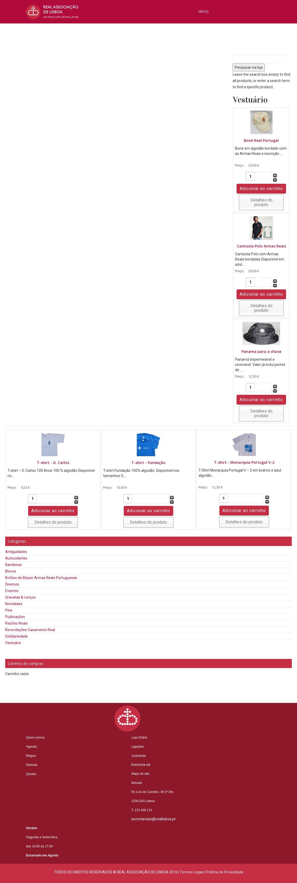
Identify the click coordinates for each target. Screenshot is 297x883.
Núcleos (206, 129)
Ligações (137, 746)
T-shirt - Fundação (148, 462)
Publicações (15, 617)
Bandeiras (13, 565)
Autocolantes (16, 558)
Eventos (11, 591)
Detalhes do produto (261, 202)
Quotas (31, 774)
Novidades (13, 604)
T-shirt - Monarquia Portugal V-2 (244, 462)
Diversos (12, 584)
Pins (8, 610)
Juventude (138, 756)
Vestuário (13, 643)
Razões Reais (16, 623)
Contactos (209, 152)
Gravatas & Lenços (20, 597)
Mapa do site (140, 774)
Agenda (31, 746)
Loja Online (139, 737)
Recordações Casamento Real (30, 630)
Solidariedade (16, 636)
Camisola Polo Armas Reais (261, 246)
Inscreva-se (210, 58)
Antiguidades (16, 552)
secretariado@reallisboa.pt (153, 819)
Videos (205, 175)
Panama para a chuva (261, 351)
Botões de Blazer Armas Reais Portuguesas (41, 578)
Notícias (207, 105)
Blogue (205, 82)
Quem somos (35, 737)
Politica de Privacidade (224, 872)
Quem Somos (210, 35)
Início (204, 12)
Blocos (10, 571)
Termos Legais (192, 872)
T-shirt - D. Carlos (53, 462)
